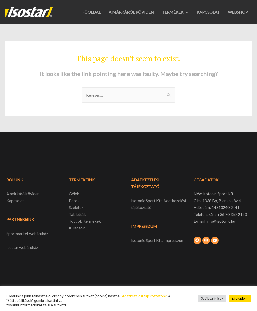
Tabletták (77, 214)
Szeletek (76, 207)
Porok (74, 200)
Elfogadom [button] (240, 298)
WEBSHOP (238, 12)
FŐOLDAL (91, 12)
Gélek (74, 193)
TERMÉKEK (172, 12)
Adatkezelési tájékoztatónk (144, 296)
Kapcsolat (15, 200)
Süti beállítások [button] (212, 298)
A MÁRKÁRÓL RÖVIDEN (131, 12)
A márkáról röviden (22, 193)
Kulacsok (77, 227)
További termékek (85, 221)
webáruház (28, 247)
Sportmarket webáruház (27, 233)
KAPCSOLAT (208, 12)
